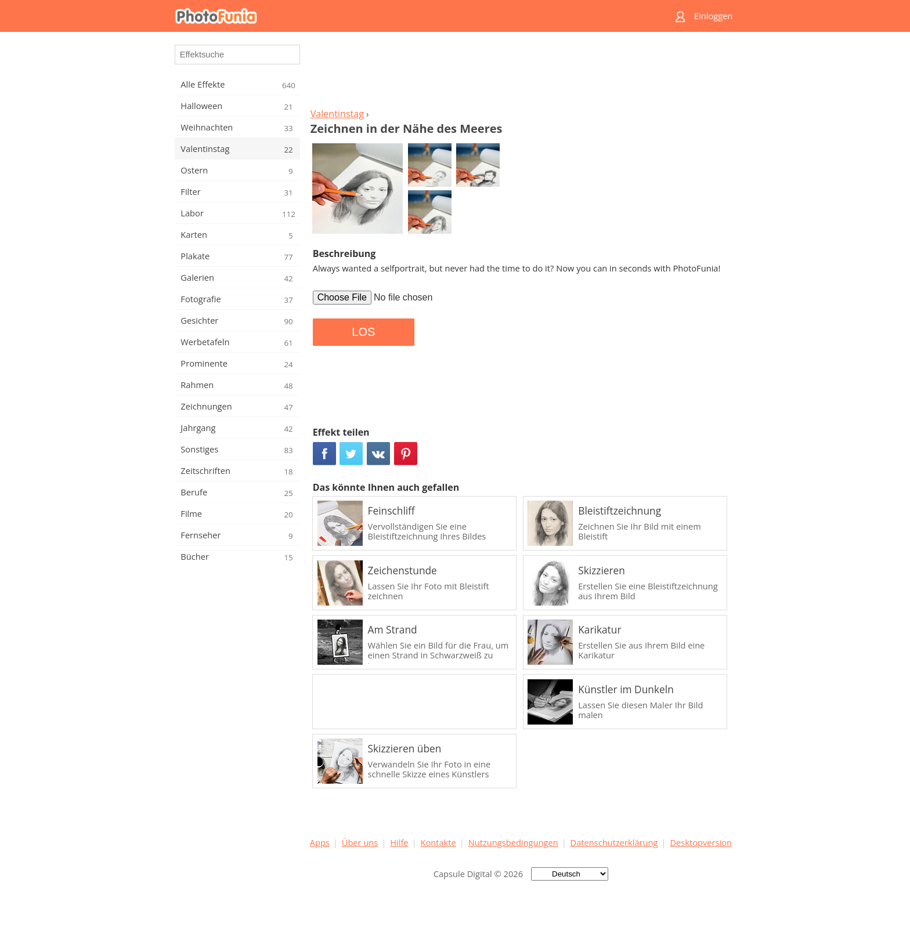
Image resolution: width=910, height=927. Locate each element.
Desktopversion (701, 842)
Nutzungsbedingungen (513, 842)
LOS (363, 331)
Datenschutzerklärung (614, 842)
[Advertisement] (520, 73)
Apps (320, 842)
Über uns (360, 842)
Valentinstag (337, 113)
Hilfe (399, 842)
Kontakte (438, 842)
